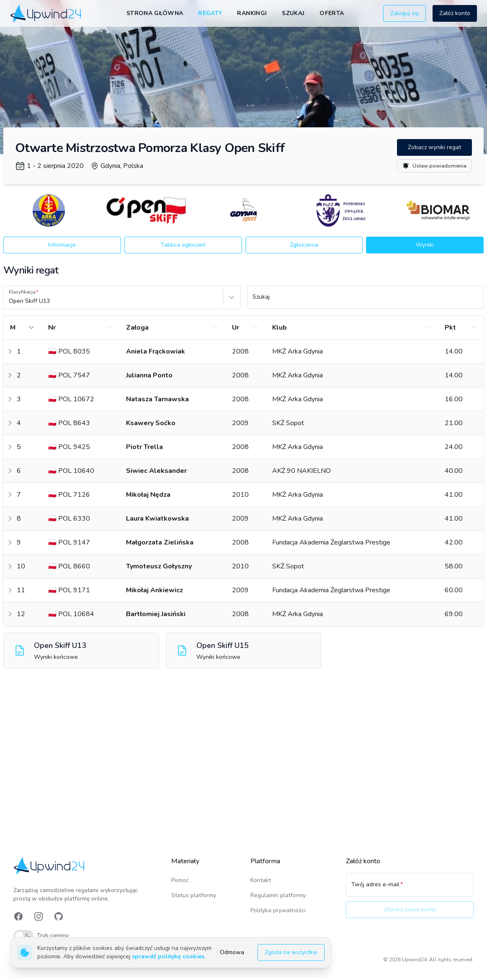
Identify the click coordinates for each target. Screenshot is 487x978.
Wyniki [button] (425, 245)
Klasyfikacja (22, 292)
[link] (46, 13)
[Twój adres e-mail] (409, 888)
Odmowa (232, 952)
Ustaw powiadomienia (434, 166)
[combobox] (9, 301)
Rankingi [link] (252, 13)
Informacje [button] (62, 245)
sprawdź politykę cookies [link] (168, 956)
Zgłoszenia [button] (304, 245)
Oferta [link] (332, 13)
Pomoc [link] (180, 880)
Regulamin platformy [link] (278, 895)
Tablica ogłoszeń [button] (183, 245)
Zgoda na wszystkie (291, 952)
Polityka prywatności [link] (278, 910)
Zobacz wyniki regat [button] (434, 147)
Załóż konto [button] (454, 13)
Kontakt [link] (260, 880)
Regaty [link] (210, 13)
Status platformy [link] (193, 895)
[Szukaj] (366, 301)
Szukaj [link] (293, 13)
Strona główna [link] (154, 13)
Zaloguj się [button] (404, 13)
